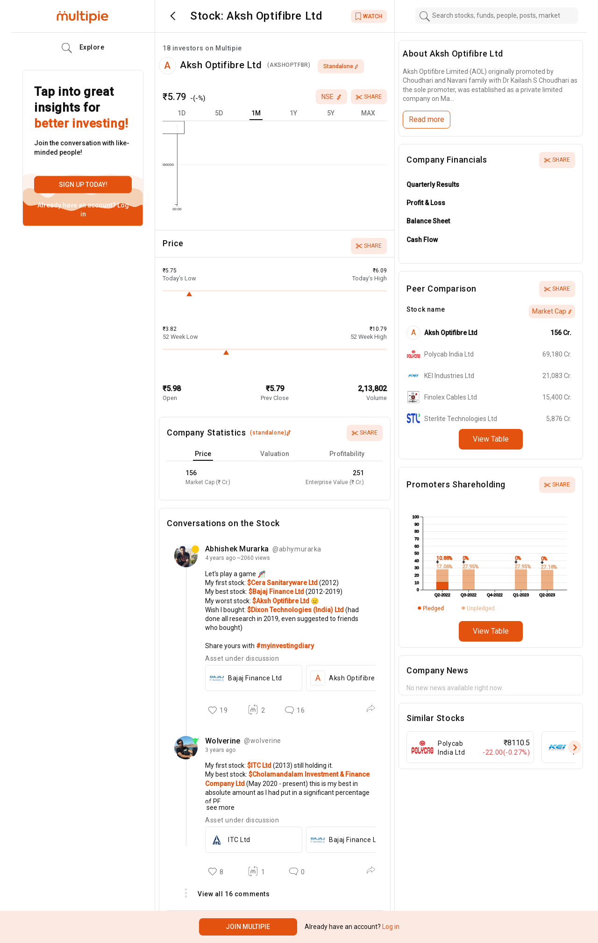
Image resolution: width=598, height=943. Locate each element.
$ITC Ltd (260, 765)
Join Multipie (248, 926)
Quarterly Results (432, 184)
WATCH (369, 16)
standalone (340, 66)
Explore (83, 48)
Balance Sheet (428, 221)
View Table (491, 439)
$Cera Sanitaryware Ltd (283, 582)
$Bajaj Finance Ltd (277, 591)
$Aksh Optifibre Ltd (281, 601)
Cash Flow (422, 239)
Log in (390, 926)
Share (369, 96)
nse (331, 96)
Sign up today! (83, 184)
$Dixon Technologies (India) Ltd (296, 610)
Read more (426, 119)
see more (220, 807)
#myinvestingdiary (285, 646)
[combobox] (496, 15)
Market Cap (552, 311)
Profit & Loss (425, 203)
